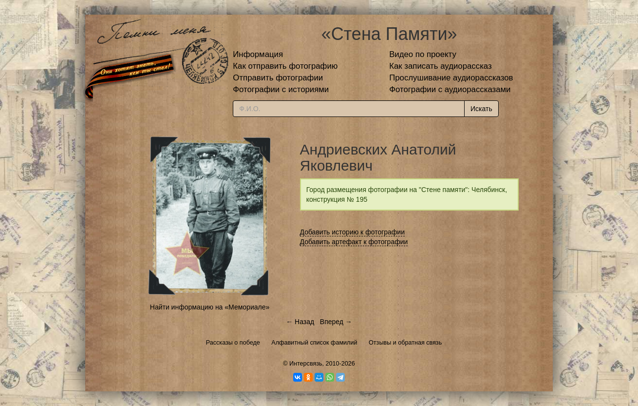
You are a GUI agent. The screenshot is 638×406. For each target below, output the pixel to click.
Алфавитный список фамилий (314, 342)
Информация (258, 54)
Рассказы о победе (233, 342)
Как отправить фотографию (285, 66)
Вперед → (336, 322)
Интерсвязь (305, 363)
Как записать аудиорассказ (440, 66)
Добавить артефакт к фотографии (354, 242)
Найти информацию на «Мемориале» (209, 307)
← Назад (300, 322)
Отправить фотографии (278, 77)
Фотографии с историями (281, 89)
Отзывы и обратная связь (405, 342)
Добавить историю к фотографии (352, 232)
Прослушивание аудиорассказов (451, 77)
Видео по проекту (422, 54)
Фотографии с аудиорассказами (449, 89)
